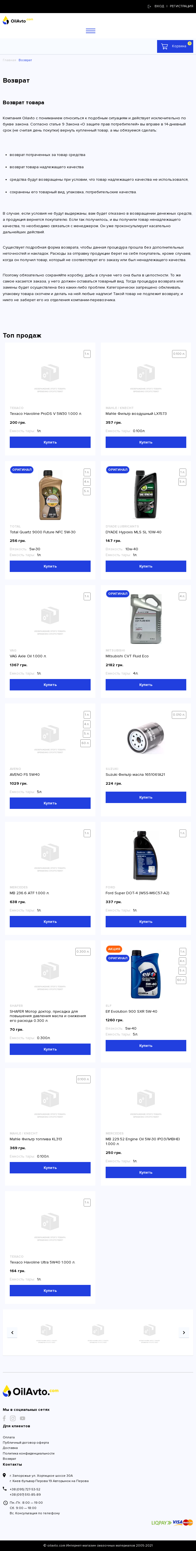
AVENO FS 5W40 (25, 774)
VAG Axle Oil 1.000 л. (28, 656)
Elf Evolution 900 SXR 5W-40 (131, 1011)
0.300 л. (83, 952)
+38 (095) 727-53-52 (25, 1489)
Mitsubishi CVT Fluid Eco (127, 656)
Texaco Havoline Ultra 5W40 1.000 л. (42, 1262)
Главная (9, 60)
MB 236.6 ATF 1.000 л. (29, 893)
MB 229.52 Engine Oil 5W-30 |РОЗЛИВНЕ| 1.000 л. (143, 1141)
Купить (50, 442)
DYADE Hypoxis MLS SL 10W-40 (134, 532)
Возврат (9, 1459)
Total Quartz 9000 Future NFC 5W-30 (43, 532)
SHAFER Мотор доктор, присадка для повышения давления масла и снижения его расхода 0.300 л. (48, 1016)
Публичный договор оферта (26, 1443)
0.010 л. (179, 715)
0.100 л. (179, 354)
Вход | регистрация (170, 6)
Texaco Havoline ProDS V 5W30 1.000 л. (46, 413)
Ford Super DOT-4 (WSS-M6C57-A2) (137, 893)
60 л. (85, 743)
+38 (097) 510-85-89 (25, 1495)
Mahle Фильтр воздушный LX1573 (136, 413)
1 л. (87, 354)
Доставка (10, 1448)
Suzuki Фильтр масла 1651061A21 (135, 774)
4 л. (87, 482)
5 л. (87, 491)
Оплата (9, 1437)
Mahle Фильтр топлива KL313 (36, 1139)
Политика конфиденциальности (28, 1453)
